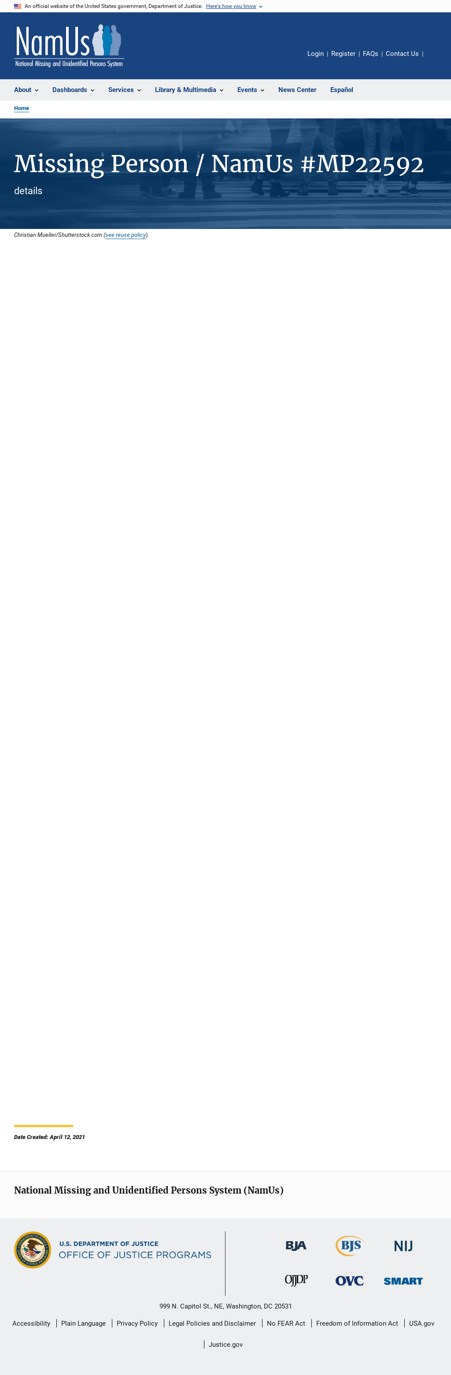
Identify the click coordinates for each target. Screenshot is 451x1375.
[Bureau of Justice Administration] (296, 1252)
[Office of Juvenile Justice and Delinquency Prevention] (296, 1288)
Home (21, 108)
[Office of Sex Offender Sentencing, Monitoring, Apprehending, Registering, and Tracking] (403, 1286)
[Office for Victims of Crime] (350, 1287)
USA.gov (421, 1323)
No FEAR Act (286, 1323)
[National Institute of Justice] (403, 1253)
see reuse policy (125, 235)
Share (437, 59)
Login (315, 54)
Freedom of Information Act (357, 1323)
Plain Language (83, 1323)
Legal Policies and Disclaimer (212, 1323)
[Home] (69, 46)
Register (343, 54)
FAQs (370, 54)
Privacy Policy (137, 1323)
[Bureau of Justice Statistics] (350, 1258)
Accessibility (31, 1323)
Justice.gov (226, 1345)
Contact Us (402, 54)
